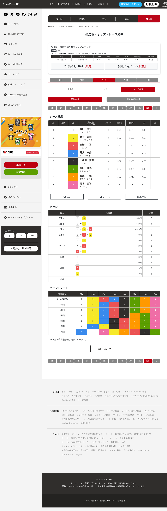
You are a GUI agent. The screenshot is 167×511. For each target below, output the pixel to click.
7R (104, 109)
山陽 (149, 19)
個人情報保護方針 (108, 450)
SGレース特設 (113, 414)
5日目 (147, 80)
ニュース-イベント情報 (71, 399)
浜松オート (75, 4)
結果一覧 (141, 200)
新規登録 (21, 172)
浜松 (104, 19)
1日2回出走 (86, 426)
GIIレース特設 (68, 418)
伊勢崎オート (62, 4)
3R (69, 109)
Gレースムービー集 (70, 414)
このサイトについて (99, 446)
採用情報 (65, 437)
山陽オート (99, 4)
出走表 (70, 89)
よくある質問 (124, 450)
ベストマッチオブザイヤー (92, 414)
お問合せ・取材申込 (20, 248)
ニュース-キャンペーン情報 (134, 395)
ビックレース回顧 (102, 418)
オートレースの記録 (145, 418)
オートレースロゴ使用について (75, 446)
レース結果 (138, 89)
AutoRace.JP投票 (68, 403)
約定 (124, 446)
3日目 (104, 80)
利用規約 (115, 446)
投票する (21, 164)
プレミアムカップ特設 (131, 414)
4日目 (126, 80)
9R (121, 109)
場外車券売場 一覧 (127, 422)
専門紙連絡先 (129, 454)
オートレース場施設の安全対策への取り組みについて (128, 437)
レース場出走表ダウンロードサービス (100, 422)
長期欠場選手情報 (98, 454)
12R (147, 109)
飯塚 (127, 19)
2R (61, 109)
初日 (60, 80)
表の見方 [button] (103, 352)
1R (52, 109)
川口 (59, 19)
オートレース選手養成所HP (122, 441)
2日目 (82, 80)
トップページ (67, 395)
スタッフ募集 (115, 454)
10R (130, 109)
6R (96, 109)
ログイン (126, 4)
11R (139, 109)
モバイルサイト (144, 454)
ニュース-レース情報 (93, 399)
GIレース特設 (149, 414)
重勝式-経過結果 (133, 100)
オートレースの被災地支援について (87, 437)
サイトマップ (67, 458)
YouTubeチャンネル (70, 426)
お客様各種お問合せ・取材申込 (75, 454)
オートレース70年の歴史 (123, 418)
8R (113, 109)
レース (105, 200)
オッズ (104, 89)
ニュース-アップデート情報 (116, 399)
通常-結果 (75, 100)
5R (87, 109)
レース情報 (62, 26)
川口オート (50, 4)
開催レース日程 (82, 395)
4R (78, 109)
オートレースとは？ (100, 395)
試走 (67, 200)
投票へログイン (32, 152)
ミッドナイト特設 (84, 418)
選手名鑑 (116, 395)
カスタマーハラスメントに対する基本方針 (80, 450)
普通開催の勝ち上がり (71, 422)
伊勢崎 (82, 19)
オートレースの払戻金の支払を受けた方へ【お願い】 (84, 441)
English (79, 458)
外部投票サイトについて (148, 422)
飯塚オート (87, 4)
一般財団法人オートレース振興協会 (111, 504)
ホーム (51, 26)
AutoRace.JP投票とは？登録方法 (144, 399)
